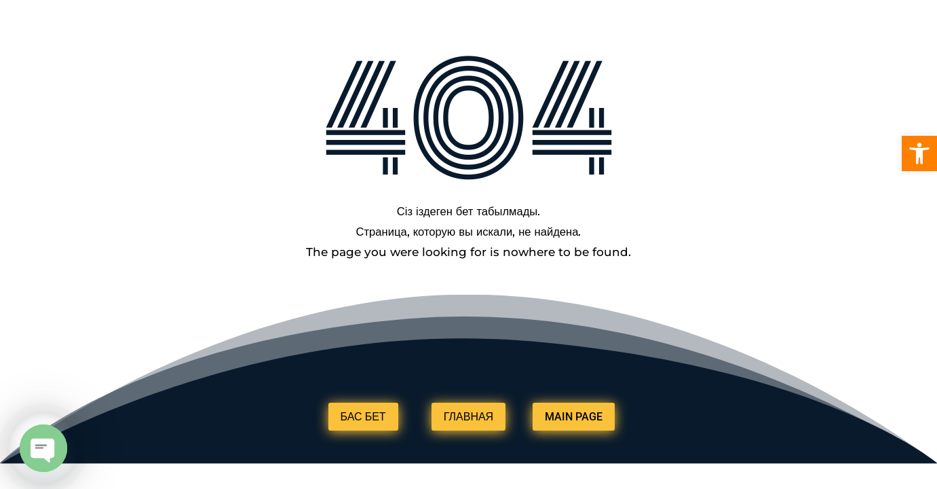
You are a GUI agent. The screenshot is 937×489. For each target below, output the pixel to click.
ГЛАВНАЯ (468, 416)
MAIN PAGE (574, 416)
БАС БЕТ (363, 416)
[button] (919, 153)
